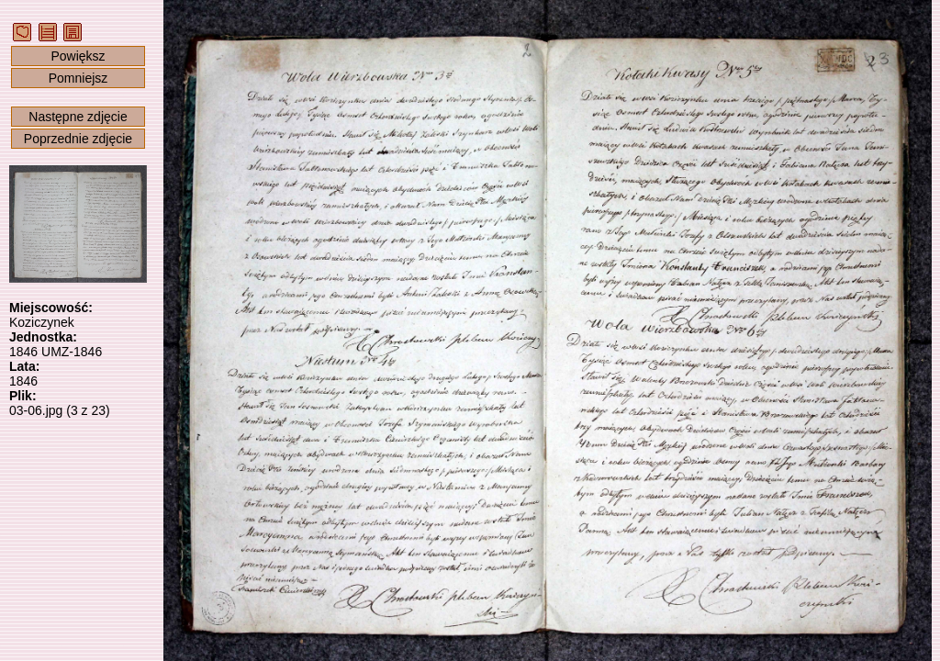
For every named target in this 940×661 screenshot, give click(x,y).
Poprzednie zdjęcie (78, 138)
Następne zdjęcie (77, 116)
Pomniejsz (78, 78)
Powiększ (77, 56)
